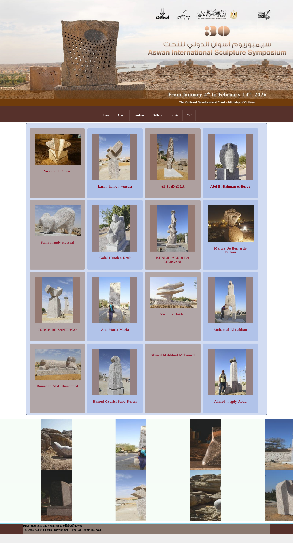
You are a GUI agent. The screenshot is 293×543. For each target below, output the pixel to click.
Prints (174, 115)
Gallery (157, 115)
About (121, 115)
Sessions (139, 115)
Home (105, 115)
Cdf (189, 115)
